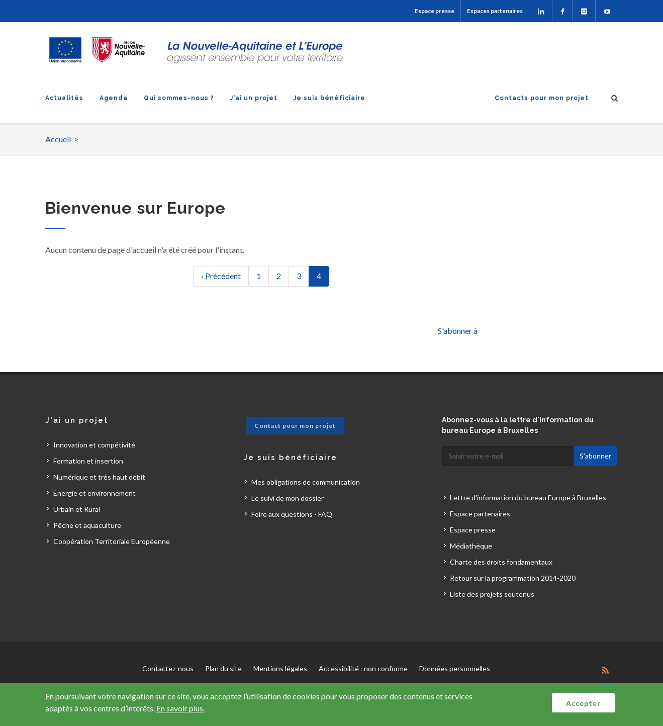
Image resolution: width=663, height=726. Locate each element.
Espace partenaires (480, 513)
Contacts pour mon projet (542, 98)
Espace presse (434, 11)
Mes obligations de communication (305, 482)
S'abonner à (458, 330)
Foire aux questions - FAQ (291, 514)
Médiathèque (471, 545)
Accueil (58, 139)
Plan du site (223, 668)
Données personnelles (454, 668)
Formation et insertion (88, 461)
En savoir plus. (180, 708)
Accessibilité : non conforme (363, 668)
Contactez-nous (168, 668)
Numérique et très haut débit (99, 477)
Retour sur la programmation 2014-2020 (513, 578)
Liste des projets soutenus (492, 594)
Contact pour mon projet (295, 425)
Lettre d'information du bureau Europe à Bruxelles (528, 497)
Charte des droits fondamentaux (501, 562)
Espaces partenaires (495, 11)
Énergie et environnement (94, 493)
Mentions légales (280, 668)
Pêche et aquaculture (87, 525)
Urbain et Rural (76, 509)
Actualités (64, 98)
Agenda (114, 98)
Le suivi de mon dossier (287, 498)
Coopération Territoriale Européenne (111, 541)
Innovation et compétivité (94, 444)
